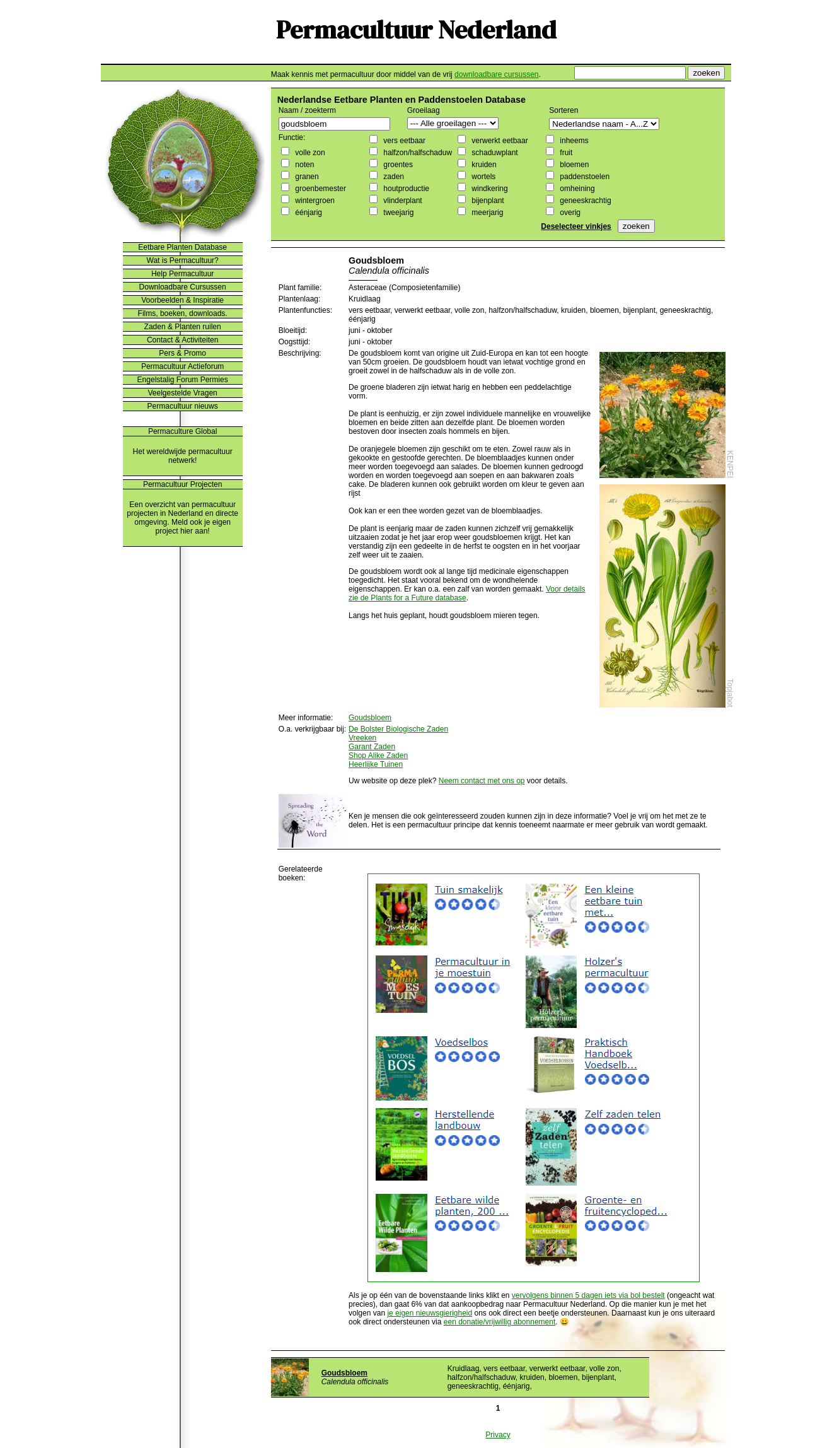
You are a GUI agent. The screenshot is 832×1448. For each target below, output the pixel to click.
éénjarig (307, 212)
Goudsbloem (370, 717)
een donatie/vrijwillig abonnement (499, 1321)
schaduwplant (494, 152)
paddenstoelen (584, 176)
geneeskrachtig (584, 200)
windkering (489, 188)
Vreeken (362, 737)
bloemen (573, 164)
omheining (576, 188)
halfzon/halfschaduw (416, 152)
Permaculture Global (182, 431)
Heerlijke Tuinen (376, 764)
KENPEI (729, 464)
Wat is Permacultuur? (183, 260)
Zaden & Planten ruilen (182, 326)
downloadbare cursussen (496, 74)
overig (569, 212)
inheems (573, 140)
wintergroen (314, 200)
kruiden (483, 164)
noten (303, 164)
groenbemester (319, 188)
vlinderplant (401, 200)
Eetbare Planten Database (182, 247)
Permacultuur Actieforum (182, 366)
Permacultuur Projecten (182, 484)
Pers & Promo (182, 353)
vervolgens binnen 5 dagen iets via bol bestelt (588, 1295)
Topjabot (729, 693)
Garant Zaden (372, 746)
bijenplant (487, 200)
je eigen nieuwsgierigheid (429, 1313)
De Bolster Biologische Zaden (398, 729)
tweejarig (397, 212)
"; (453, 123)
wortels (482, 176)
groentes (397, 164)
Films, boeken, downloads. (183, 313)
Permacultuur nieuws (182, 406)
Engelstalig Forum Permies (182, 379)
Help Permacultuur (182, 273)
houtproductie (405, 188)
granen (306, 176)
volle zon (309, 152)
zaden (392, 176)
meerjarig (486, 212)
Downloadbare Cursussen (182, 287)
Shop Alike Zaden (378, 755)
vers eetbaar (403, 140)
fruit (565, 152)
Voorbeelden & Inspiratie (182, 300)
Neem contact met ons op (482, 780)
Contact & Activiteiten (182, 340)
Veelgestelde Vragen (182, 392)
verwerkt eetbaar (499, 140)
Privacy (497, 1434)
